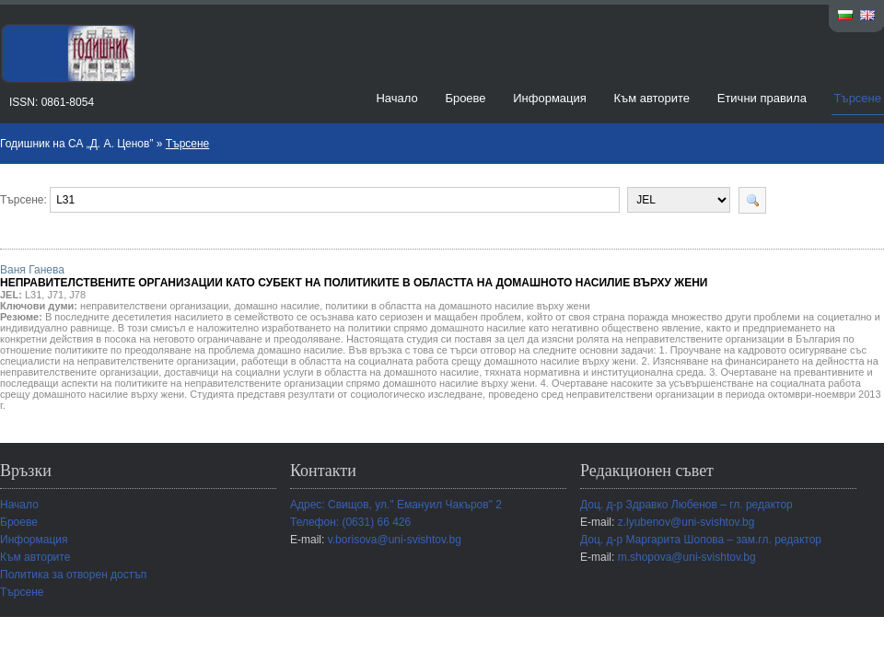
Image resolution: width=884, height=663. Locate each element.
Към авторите (651, 98)
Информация (550, 98)
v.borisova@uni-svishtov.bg (394, 539)
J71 (55, 294)
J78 (77, 294)
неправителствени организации (154, 305)
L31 (33, 294)
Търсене (857, 98)
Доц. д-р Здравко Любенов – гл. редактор (686, 504)
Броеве (465, 98)
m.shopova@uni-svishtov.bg (687, 557)
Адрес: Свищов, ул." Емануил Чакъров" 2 (396, 504)
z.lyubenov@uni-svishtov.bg (686, 522)
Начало (396, 98)
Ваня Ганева (353, 276)
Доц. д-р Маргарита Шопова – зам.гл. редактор (700, 539)
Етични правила (762, 98)
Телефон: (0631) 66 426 (350, 522)
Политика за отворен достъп (73, 574)
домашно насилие (277, 305)
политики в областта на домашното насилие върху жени (457, 305)
